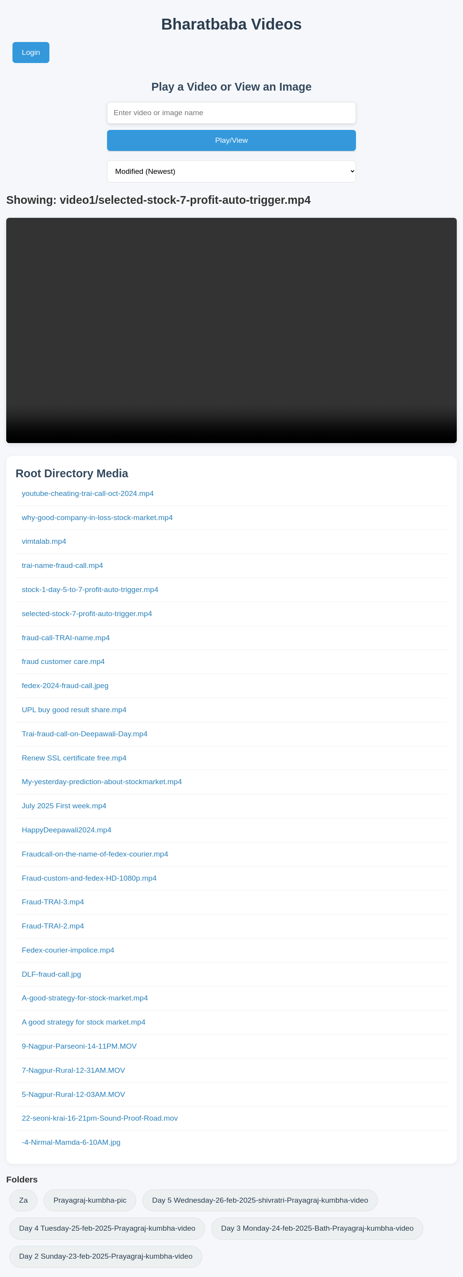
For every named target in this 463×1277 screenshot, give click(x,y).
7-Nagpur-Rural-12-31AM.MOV (73, 1070)
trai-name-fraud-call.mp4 (62, 565)
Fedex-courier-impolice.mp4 (68, 950)
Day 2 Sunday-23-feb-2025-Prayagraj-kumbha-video (106, 1256)
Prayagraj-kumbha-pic (89, 1200)
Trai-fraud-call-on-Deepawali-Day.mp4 (84, 734)
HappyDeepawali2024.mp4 (66, 830)
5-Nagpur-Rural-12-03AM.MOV (73, 1094)
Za (23, 1200)
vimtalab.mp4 (44, 541)
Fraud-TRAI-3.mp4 (53, 902)
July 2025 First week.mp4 (64, 806)
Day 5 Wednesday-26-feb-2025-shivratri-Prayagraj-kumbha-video (260, 1200)
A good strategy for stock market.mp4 (84, 1022)
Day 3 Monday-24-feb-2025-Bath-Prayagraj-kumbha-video (317, 1228)
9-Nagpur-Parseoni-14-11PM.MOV (79, 1046)
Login (31, 52)
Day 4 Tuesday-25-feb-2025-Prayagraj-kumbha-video (107, 1228)
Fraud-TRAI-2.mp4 (53, 926)
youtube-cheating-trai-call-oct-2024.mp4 (88, 493)
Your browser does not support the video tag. (231, 330)
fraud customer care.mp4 (63, 661)
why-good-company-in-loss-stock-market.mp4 (97, 517)
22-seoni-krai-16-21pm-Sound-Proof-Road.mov (100, 1118)
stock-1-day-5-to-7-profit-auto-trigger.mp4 (90, 589)
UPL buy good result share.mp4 (74, 710)
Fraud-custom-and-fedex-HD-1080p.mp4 (89, 878)
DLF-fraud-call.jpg (51, 974)
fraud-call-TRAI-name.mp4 (66, 638)
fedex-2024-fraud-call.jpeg (65, 685)
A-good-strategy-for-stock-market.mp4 (85, 998)
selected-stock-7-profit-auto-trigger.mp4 (87, 614)
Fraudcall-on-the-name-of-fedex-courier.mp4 (95, 854)
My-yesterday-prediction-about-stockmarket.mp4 (102, 782)
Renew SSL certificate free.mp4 (74, 758)
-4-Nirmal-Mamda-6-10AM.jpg (71, 1142)
